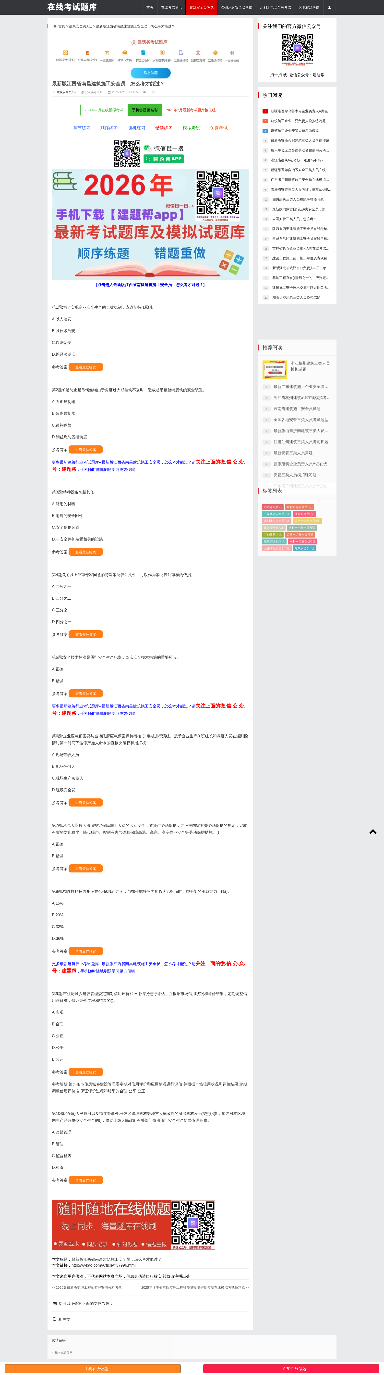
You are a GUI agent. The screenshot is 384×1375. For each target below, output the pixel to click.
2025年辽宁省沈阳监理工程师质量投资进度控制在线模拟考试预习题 (195, 1287)
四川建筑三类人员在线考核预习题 (297, 199)
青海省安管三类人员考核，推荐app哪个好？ (304, 189)
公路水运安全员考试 (236, 7)
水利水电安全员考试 (275, 7)
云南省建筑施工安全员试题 (297, 464)
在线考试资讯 (171, 7)
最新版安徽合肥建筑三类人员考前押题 (299, 140)
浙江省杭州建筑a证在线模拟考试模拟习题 (310, 453)
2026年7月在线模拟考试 (104, 110)
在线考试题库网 (62, 1352)
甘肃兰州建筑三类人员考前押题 (301, 497)
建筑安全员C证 (305, 574)
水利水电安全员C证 (302, 567)
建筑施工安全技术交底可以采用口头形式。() (305, 288)
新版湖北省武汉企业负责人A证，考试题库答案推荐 (310, 268)
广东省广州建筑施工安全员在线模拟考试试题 (304, 180)
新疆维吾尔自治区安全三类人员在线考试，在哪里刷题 (311, 170)
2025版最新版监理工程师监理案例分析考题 (87, 1287)
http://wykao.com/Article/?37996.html (103, 1265)
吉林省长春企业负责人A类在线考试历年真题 (305, 248)
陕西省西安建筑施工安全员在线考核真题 (302, 229)
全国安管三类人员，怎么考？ (294, 219)
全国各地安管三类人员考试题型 (301, 475)
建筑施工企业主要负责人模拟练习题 (298, 121)
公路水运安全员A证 (307, 547)
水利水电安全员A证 (276, 547)
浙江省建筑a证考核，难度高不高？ (297, 160)
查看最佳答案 (85, 367)
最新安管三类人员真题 (293, 508)
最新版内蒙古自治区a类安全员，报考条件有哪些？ (310, 209)
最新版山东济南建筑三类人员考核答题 (307, 486)
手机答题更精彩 (145, 110)
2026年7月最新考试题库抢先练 (191, 110)
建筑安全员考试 (202, 7)
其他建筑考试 (309, 7)
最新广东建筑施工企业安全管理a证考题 (308, 442)
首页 (149, 7)
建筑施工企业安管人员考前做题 (294, 131)
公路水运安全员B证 (276, 540)
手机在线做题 (96, 1369)
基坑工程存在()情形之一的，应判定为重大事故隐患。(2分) (316, 278)
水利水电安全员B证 (299, 533)
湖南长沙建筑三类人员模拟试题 (295, 297)
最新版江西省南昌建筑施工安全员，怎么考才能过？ (135, 26)
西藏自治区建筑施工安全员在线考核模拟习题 (306, 238)
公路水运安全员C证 (277, 574)
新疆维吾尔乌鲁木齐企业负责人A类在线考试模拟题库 (311, 111)
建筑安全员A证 (80, 26)
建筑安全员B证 (304, 540)
